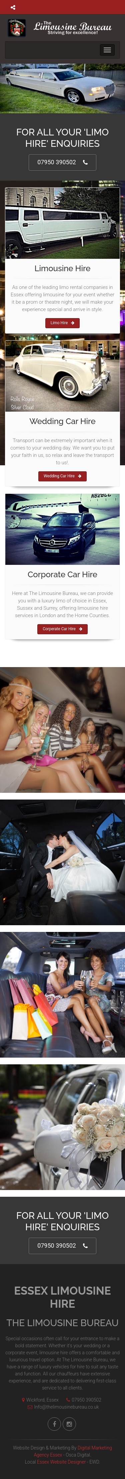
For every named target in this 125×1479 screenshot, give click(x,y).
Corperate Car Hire (62, 629)
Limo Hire (63, 322)
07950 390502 (62, 162)
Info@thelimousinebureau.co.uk (61, 1407)
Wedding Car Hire (62, 476)
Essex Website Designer (61, 1462)
